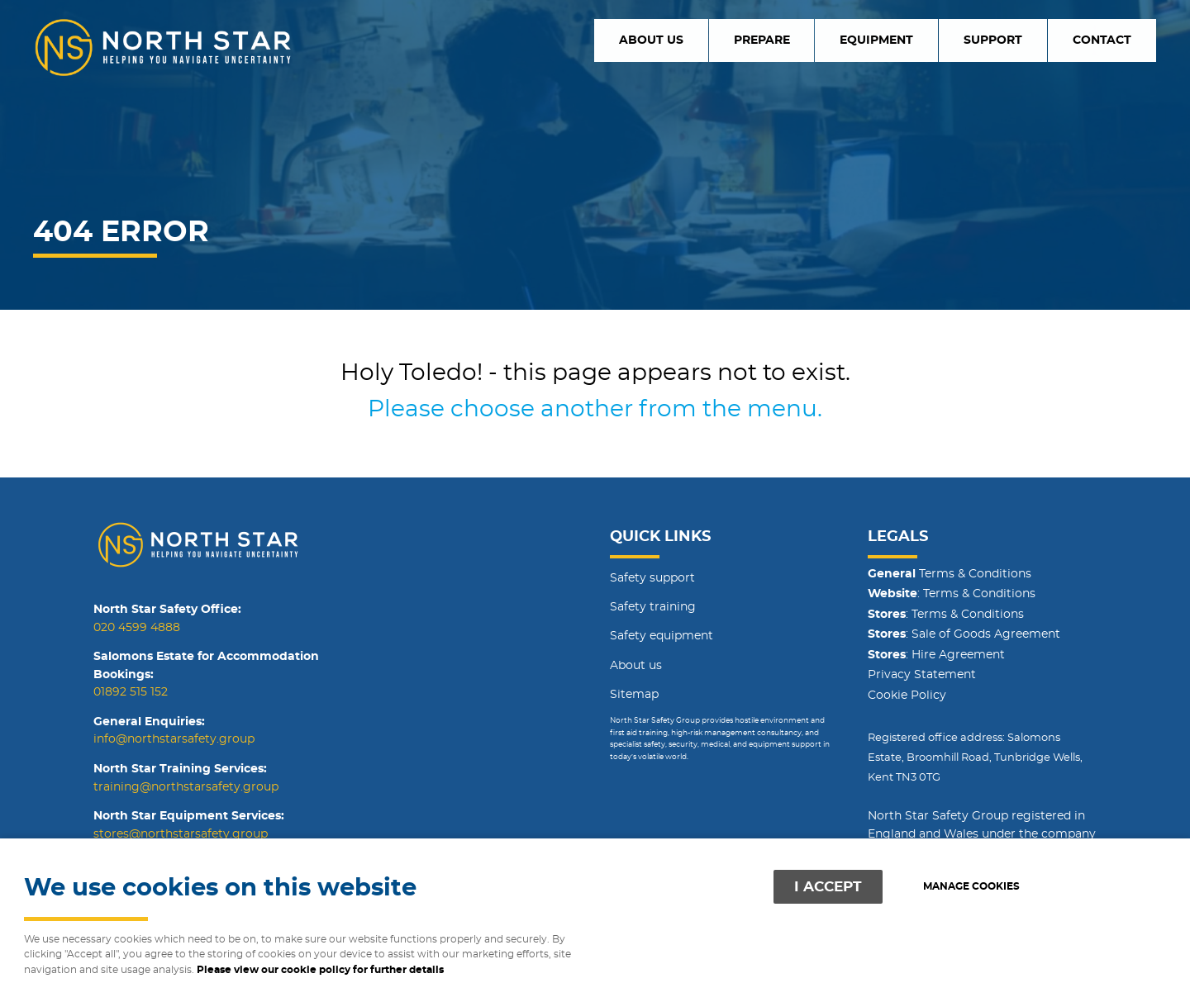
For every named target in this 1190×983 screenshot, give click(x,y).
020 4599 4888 (136, 628)
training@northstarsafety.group (185, 787)
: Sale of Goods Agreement (964, 634)
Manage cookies (971, 886)
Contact (1110, 39)
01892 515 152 (130, 692)
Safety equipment (661, 636)
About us (730, 39)
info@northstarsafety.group (174, 739)
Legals (898, 536)
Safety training (653, 607)
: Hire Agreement (936, 655)
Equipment (920, 39)
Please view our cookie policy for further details (320, 970)
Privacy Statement (922, 675)
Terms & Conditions (949, 574)
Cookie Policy (907, 695)
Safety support (652, 578)
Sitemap (634, 694)
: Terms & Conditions (951, 594)
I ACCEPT (828, 887)
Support (1019, 39)
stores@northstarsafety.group (180, 834)
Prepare (824, 39)
